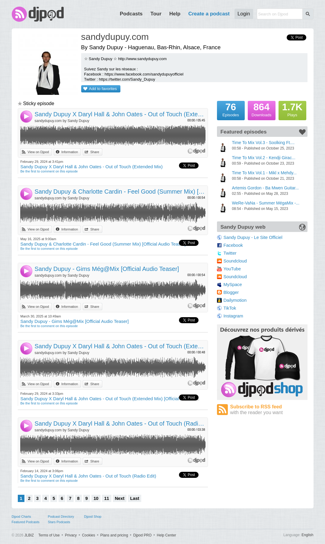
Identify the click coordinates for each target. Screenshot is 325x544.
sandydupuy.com (115, 37)
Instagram (233, 316)
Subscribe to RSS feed (268, 409)
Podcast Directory (61, 516)
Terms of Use (49, 535)
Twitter (230, 253)
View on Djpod (38, 152)
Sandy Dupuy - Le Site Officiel (253, 237)
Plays (292, 109)
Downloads (262, 109)
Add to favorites (103, 88)
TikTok (230, 308)
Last (134, 498)
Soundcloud (235, 261)
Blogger (231, 292)
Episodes (231, 109)
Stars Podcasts (59, 522)
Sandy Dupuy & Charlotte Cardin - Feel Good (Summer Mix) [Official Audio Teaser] (120, 191)
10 (96, 498)
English (307, 535)
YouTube (232, 268)
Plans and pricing (114, 535)
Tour (156, 14)
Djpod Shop (93, 516)
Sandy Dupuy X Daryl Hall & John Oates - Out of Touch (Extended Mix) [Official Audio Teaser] (120, 346)
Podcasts (131, 14)
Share (94, 152)
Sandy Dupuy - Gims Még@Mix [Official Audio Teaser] (107, 269)
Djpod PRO (142, 535)
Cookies (88, 535)
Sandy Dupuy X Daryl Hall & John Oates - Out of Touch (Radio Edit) (120, 423)
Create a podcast (209, 14)
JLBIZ (29, 535)
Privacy (71, 535)
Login (243, 14)
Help (174, 14)
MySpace (233, 284)
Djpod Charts (21, 516)
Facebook (233, 245)
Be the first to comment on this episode (49, 171)
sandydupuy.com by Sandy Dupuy (62, 121)
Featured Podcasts (26, 522)
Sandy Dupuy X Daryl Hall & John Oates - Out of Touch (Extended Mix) (120, 114)
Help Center (166, 535)
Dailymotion (235, 300)
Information (69, 152)
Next (120, 498)
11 (106, 498)
